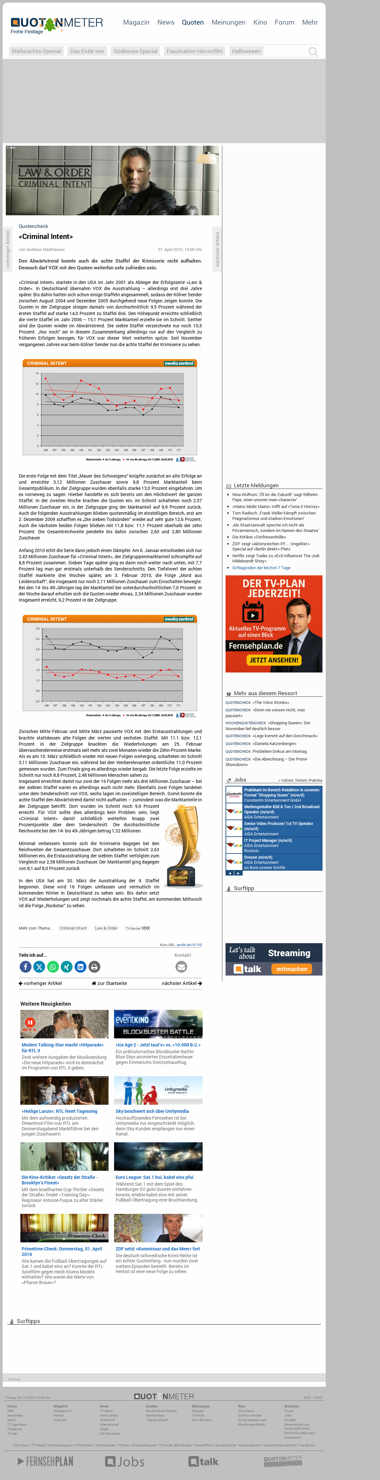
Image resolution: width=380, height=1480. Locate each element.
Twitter (12, 1433)
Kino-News (246, 1411)
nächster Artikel (182, 983)
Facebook (14, 1429)
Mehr (310, 22)
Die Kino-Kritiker (249, 1415)
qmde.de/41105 (189, 944)
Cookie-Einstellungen (300, 1433)
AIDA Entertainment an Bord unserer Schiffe (273, 811)
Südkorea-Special (135, 51)
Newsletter (15, 1415)
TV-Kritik (198, 1415)
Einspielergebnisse (252, 1420)
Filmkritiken (84, 1445)
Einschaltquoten (144, 1445)
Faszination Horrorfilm (195, 51)
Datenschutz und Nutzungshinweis (297, 1426)
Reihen (59, 1415)
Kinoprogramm (250, 1445)
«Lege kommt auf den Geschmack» (272, 736)
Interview (60, 1420)
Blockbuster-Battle (251, 1424)
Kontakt (290, 1420)
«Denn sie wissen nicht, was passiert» (265, 712)
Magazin (136, 22)
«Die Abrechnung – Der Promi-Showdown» (267, 761)
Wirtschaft (107, 1420)
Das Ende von (87, 51)
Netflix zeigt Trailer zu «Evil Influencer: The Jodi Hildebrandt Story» (275, 558)
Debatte (197, 1411)
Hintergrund (62, 1411)
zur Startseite (109, 983)
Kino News (21, 1445)
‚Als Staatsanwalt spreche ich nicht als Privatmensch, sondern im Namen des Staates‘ (275, 527)
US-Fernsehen (110, 1433)
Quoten (193, 22)
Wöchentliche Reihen (161, 1411)
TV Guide (165, 1445)
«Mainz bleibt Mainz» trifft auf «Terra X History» (276, 506)
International (109, 1424)
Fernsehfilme (203, 1445)
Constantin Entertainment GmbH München (272, 794)
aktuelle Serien (226, 1445)
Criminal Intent (73, 928)
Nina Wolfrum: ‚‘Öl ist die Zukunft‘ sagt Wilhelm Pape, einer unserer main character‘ (275, 497)
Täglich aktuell (157, 1420)
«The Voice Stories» (257, 702)
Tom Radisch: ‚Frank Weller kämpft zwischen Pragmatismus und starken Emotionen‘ (274, 515)
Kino (260, 22)
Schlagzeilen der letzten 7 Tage (261, 568)
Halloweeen (246, 51)
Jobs (288, 1415)
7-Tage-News (17, 1424)
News (165, 22)
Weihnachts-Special (36, 51)
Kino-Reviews (202, 1420)
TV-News (106, 1411)
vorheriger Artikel (40, 983)
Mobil (11, 1420)
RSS (10, 1411)
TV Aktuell (39, 1445)
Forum (284, 22)
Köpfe (104, 1429)
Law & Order (106, 928)
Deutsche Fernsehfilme (280, 1445)
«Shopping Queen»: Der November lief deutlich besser (268, 725)
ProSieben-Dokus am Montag (266, 751)
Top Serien (306, 1445)
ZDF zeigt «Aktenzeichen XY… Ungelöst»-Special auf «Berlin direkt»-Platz (271, 546)
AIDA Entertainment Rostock (259, 845)
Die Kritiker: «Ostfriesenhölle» (259, 537)
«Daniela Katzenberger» (261, 743)
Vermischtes (109, 1415)
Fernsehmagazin (60, 1445)
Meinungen (229, 22)
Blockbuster (183, 1445)
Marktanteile (155, 1415)
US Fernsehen (105, 1445)
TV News (124, 1445)
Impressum (292, 1437)
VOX (138, 928)
